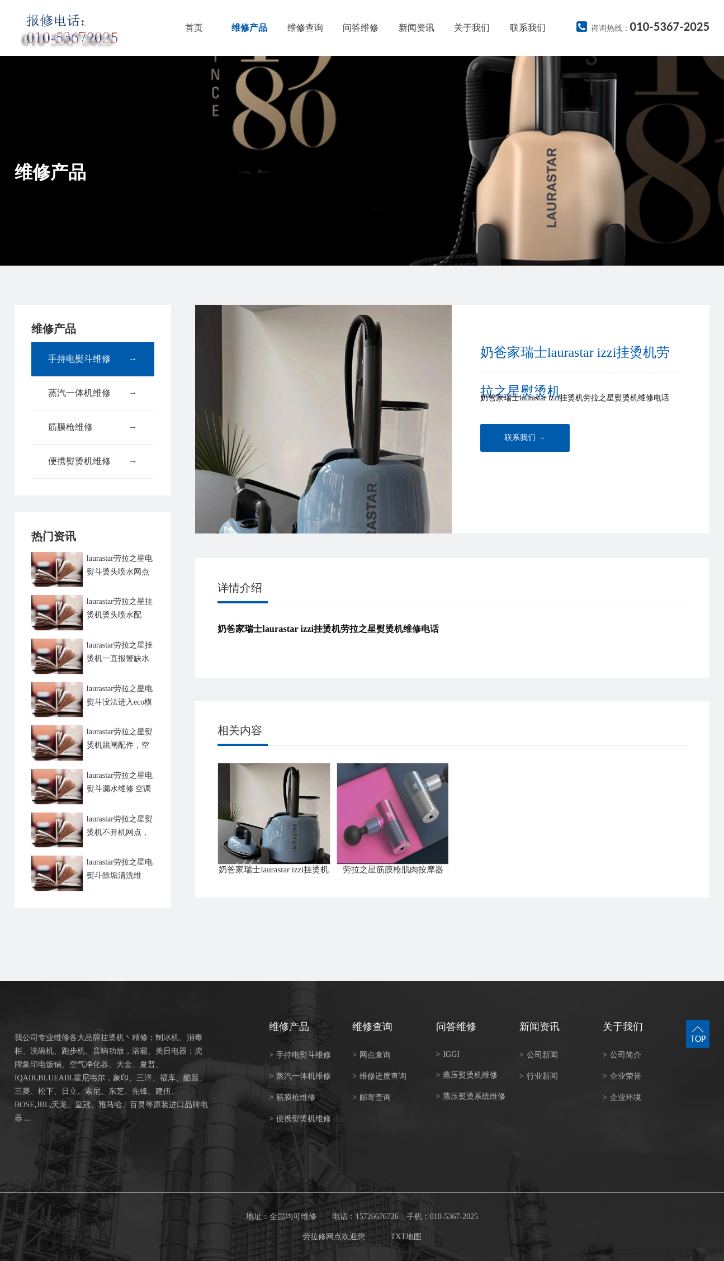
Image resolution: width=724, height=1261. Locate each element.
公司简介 (622, 1055)
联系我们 (528, 27)
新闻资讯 (416, 27)
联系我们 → (525, 437)
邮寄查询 (371, 1097)
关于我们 (472, 27)
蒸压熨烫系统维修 (471, 1096)
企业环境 (622, 1097)
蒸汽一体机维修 (93, 393)
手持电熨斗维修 (93, 359)
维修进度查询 (379, 1076)
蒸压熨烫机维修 (467, 1075)
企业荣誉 (622, 1076)
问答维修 (360, 27)
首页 (194, 27)
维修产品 (249, 27)
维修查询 (305, 27)
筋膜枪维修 (93, 427)
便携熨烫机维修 (93, 461)
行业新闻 (538, 1076)
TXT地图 (406, 1236)
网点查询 (371, 1055)
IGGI (448, 1054)
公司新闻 (538, 1055)
